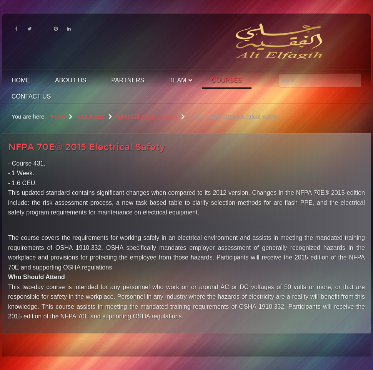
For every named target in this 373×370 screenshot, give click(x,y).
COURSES (226, 80)
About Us (71, 80)
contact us (31, 96)
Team (177, 80)
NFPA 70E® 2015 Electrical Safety (86, 147)
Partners (128, 80)
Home (21, 80)
